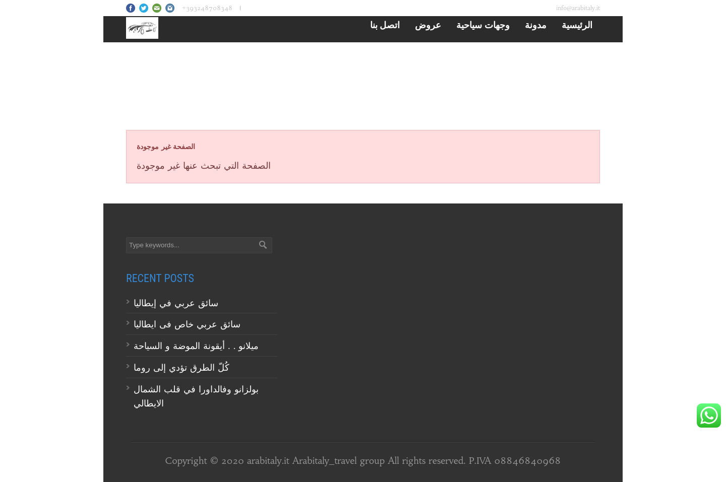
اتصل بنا (385, 25)
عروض (428, 25)
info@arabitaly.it (578, 8)
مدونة (536, 25)
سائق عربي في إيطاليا (176, 303)
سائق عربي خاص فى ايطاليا (187, 324)
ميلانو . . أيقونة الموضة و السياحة (198, 346)
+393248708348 (207, 8)
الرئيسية (577, 25)
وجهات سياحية (483, 25)
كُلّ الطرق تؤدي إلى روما (181, 367)
